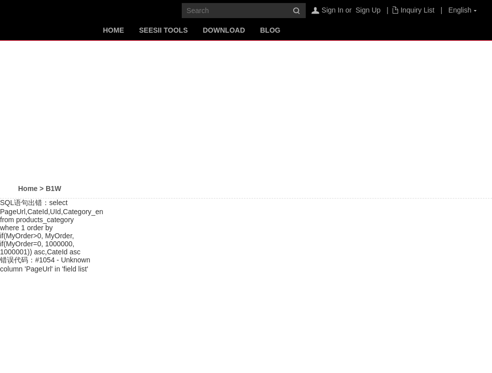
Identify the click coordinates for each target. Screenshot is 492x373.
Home (113, 30)
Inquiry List (418, 10)
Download (224, 30)
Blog (270, 30)
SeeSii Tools (163, 30)
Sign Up (368, 10)
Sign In (333, 10)
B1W (53, 188)
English (459, 10)
